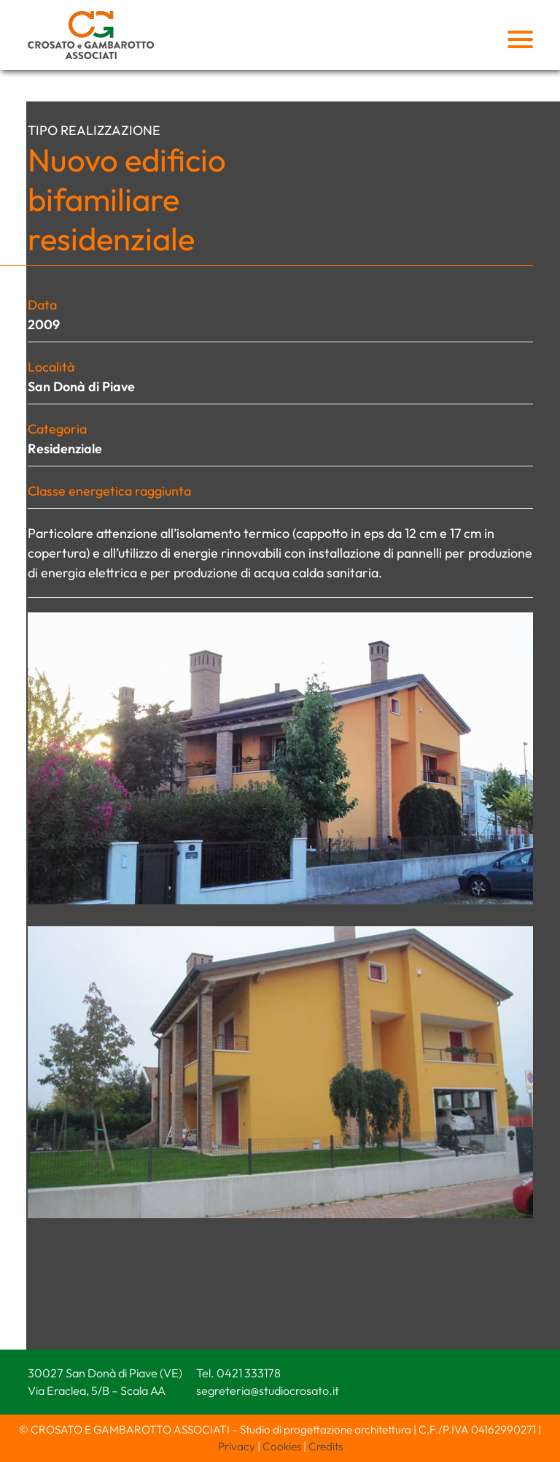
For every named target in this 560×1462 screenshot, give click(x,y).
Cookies (281, 1446)
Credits (325, 1446)
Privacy (236, 1446)
